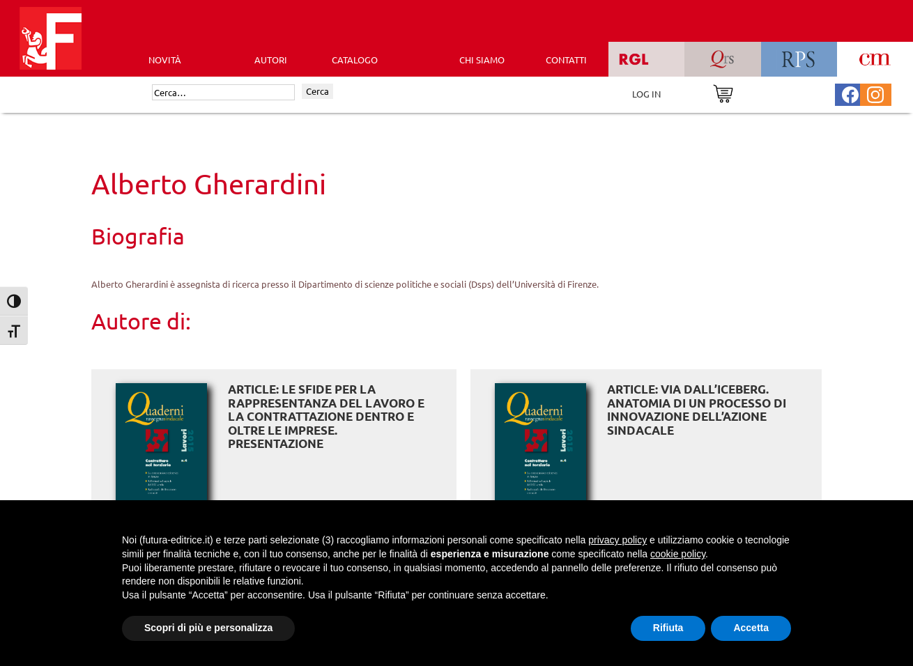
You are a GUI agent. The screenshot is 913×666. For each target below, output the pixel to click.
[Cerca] (223, 92)
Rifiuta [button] (668, 627)
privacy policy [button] (617, 539)
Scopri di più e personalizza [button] (208, 627)
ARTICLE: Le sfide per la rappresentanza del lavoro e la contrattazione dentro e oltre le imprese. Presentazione (326, 416)
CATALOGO (355, 59)
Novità (164, 59)
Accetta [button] (751, 627)
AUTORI (270, 59)
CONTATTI (566, 59)
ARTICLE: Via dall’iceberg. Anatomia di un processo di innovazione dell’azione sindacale (696, 409)
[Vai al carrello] (723, 92)
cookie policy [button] (677, 553)
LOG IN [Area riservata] (646, 94)
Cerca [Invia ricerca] (317, 91)
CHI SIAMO (482, 59)
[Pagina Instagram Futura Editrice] (875, 93)
